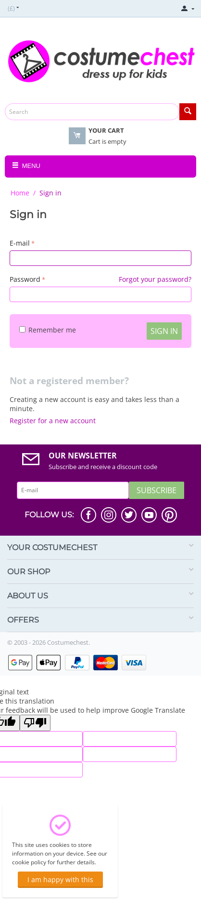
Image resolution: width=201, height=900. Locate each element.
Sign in (164, 331)
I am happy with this (60, 879)
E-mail (20, 243)
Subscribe (156, 490)
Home (20, 192)
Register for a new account (53, 420)
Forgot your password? (155, 279)
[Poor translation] (35, 723)
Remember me (47, 329)
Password (25, 279)
